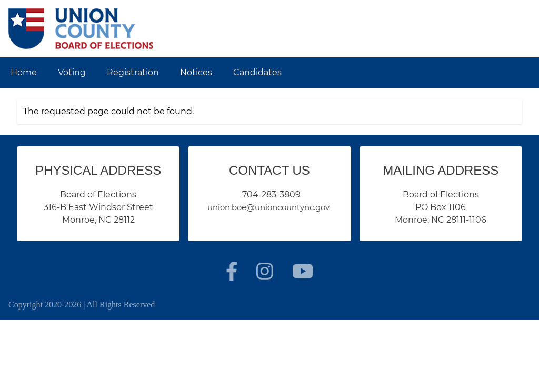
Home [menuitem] (24, 72)
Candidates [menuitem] (257, 72)
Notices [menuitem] (196, 72)
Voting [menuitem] (72, 72)
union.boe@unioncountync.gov (268, 207)
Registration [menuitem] (133, 72)
